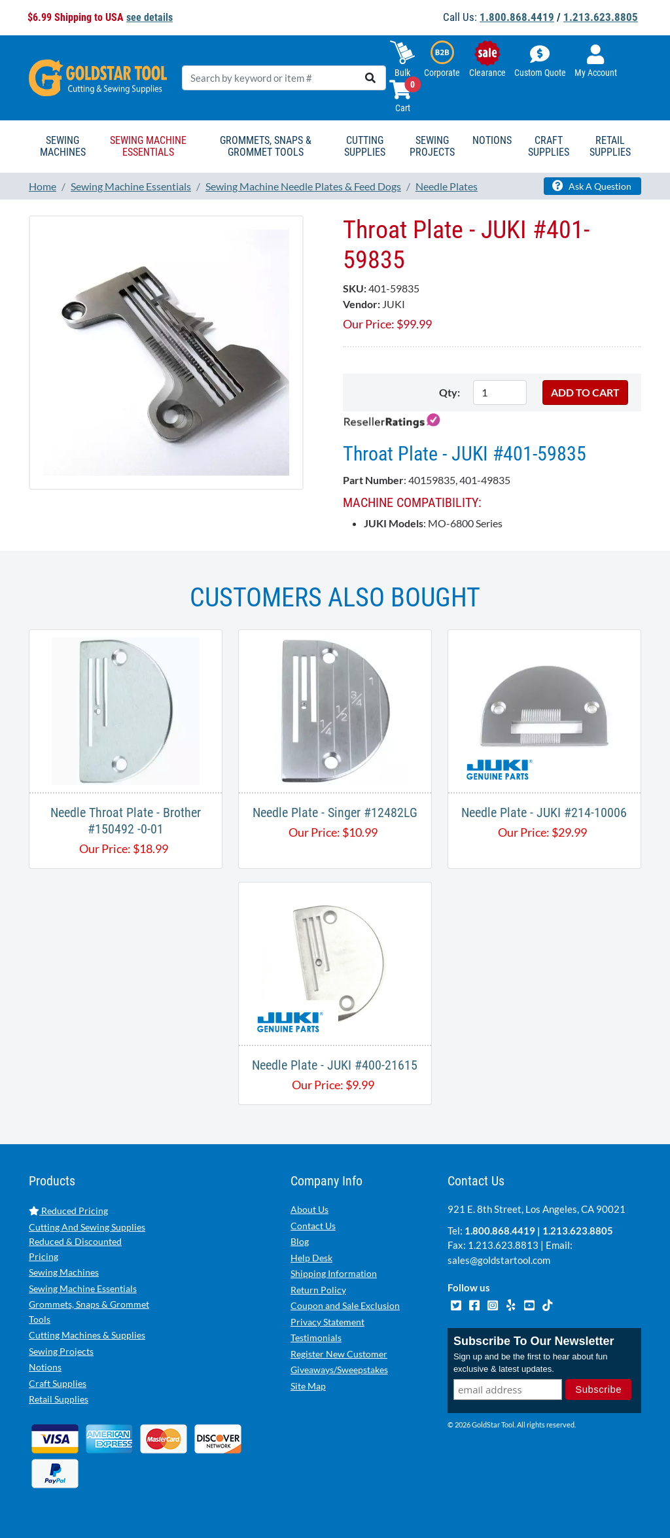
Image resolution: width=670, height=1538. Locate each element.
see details (149, 17)
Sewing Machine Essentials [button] (148, 146)
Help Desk (311, 1257)
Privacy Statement (327, 1321)
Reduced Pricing (68, 1210)
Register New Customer (339, 1353)
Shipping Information (334, 1273)
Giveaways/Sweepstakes (339, 1369)
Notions (45, 1366)
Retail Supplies (58, 1399)
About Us (309, 1209)
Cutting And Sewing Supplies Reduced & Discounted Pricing (87, 1241)
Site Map (308, 1385)
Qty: (449, 392)
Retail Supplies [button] (610, 146)
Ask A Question (591, 186)
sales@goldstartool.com (499, 1260)
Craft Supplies (57, 1383)
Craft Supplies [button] (548, 146)
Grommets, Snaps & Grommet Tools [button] (265, 146)
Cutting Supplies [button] (364, 146)
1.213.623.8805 (600, 17)
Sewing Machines (64, 1272)
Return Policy (318, 1289)
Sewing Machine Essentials (83, 1288)
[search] (370, 77)
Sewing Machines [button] (63, 146)
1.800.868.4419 (517, 17)
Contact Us (313, 1225)
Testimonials (316, 1337)
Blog (300, 1241)
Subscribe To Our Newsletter (533, 1341)
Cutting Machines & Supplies (87, 1334)
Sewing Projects (61, 1351)
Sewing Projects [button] (432, 146)
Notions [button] (492, 140)
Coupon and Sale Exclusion (345, 1305)
